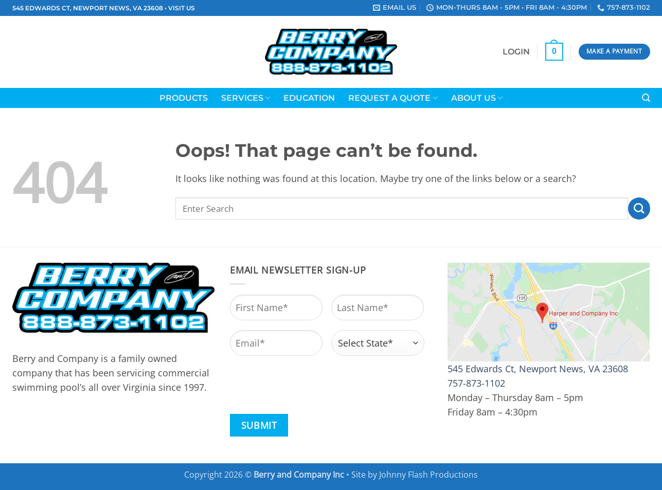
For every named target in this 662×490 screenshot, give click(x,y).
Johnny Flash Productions (428, 474)
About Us (477, 98)
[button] (516, 52)
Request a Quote (392, 98)
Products (183, 98)
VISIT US (181, 8)
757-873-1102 (476, 383)
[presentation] (308, 386)
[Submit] (639, 208)
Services (245, 98)
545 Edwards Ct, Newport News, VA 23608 (538, 368)
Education (309, 98)
